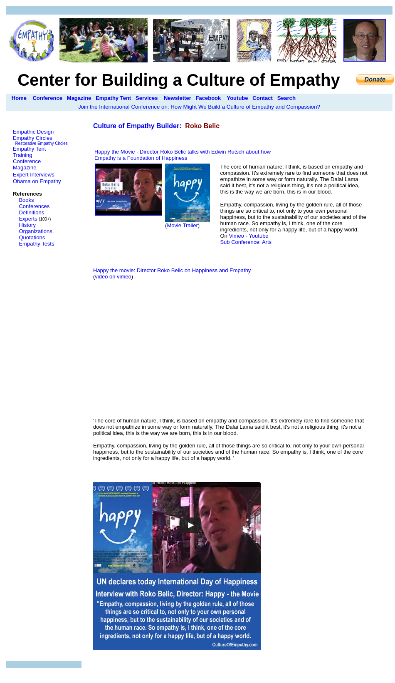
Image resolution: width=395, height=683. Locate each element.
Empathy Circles (32, 138)
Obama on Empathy (37, 181)
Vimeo (236, 236)
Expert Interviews (33, 174)
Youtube (237, 98)
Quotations (32, 237)
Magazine (79, 98)
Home (19, 98)
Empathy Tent (113, 98)
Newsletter (177, 98)
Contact (262, 98)
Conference (47, 98)
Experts (28, 219)
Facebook (208, 98)
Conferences (34, 206)
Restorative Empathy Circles (41, 143)
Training (22, 155)
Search (286, 98)
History (27, 225)
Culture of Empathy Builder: (138, 125)
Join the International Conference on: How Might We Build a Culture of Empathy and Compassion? (199, 107)
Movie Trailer (182, 225)
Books (26, 200)
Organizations (35, 231)
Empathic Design (33, 132)
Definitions (31, 212)
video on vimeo (113, 276)
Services (147, 98)
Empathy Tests (36, 244)
